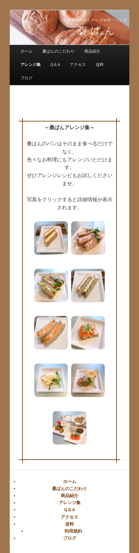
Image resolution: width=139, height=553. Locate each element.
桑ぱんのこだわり (58, 51)
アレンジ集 (30, 64)
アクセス (78, 64)
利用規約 (73, 531)
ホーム (26, 51)
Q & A (55, 64)
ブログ (26, 78)
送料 (100, 64)
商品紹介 (92, 51)
